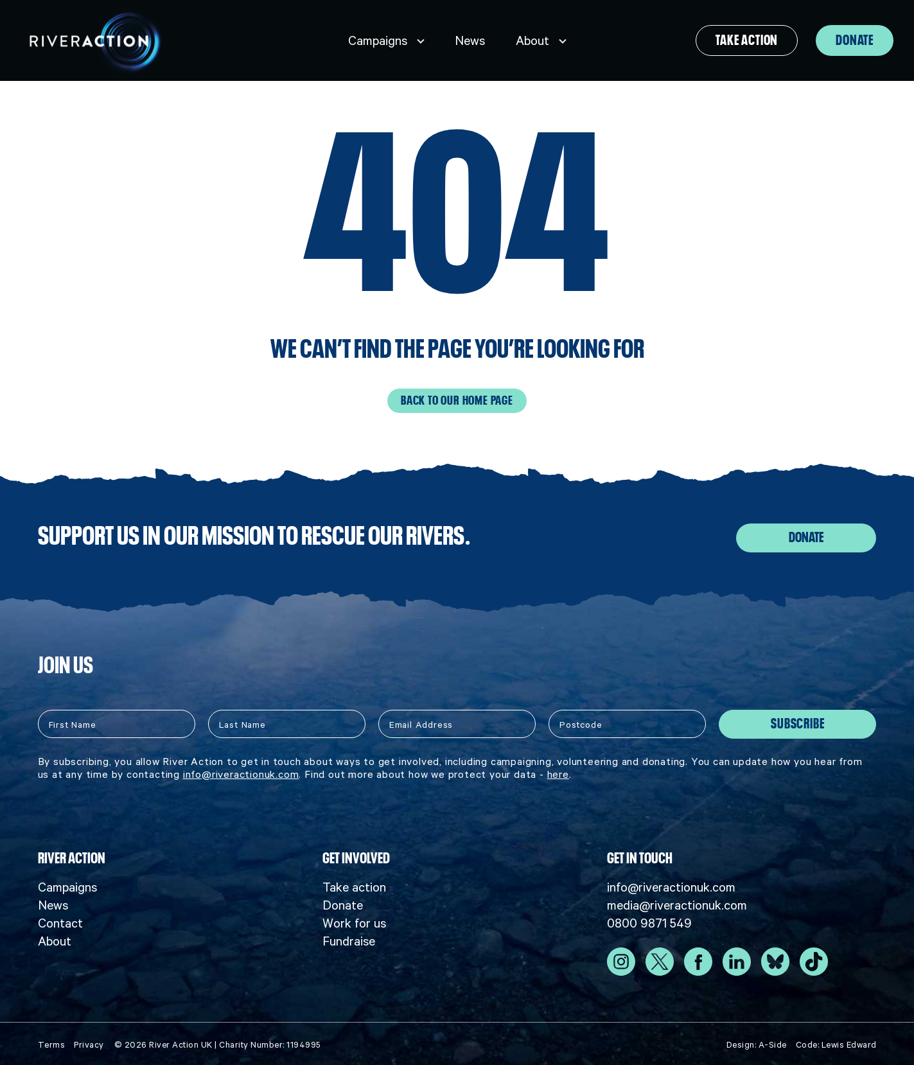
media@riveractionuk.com (677, 902)
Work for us (354, 920)
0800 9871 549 (649, 920)
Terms (52, 1042)
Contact (60, 920)
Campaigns (377, 40)
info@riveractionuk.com (241, 771)
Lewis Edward (849, 1042)
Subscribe (797, 721)
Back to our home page (457, 400)
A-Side (773, 1042)
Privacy (89, 1042)
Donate (855, 40)
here (558, 771)
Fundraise (348, 938)
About (532, 40)
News (470, 40)
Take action (747, 40)
